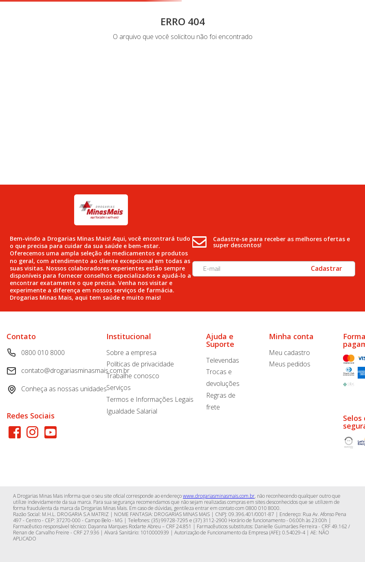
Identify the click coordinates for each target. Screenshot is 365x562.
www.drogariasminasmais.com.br (219, 495)
